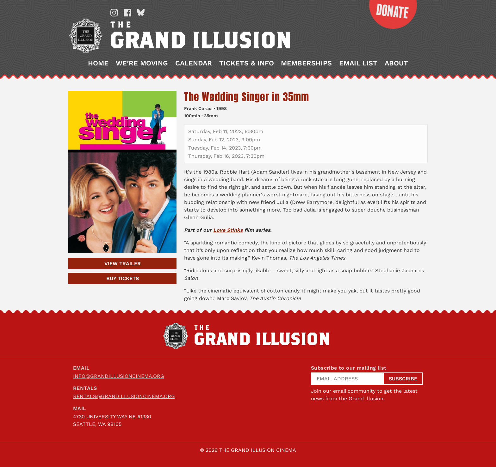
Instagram (114, 13)
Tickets (122, 278)
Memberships (306, 63)
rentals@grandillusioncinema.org (124, 396)
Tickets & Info (246, 63)
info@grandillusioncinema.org (118, 376)
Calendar (193, 63)
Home (98, 63)
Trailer (122, 264)
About (396, 63)
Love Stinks (228, 230)
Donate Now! (388, 14)
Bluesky (141, 13)
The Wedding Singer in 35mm (246, 97)
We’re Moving (142, 63)
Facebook (127, 13)
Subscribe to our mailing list (349, 368)
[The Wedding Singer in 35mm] (122, 172)
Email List (358, 63)
